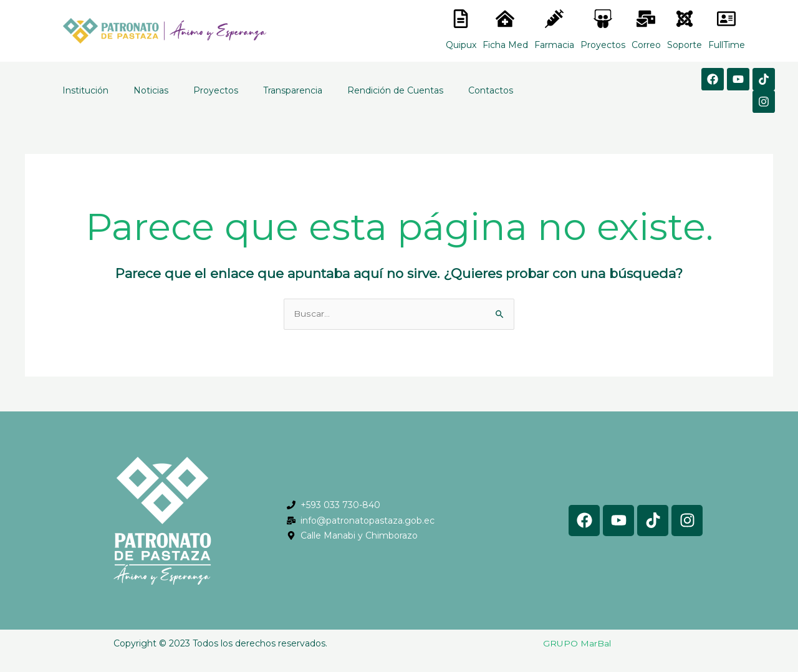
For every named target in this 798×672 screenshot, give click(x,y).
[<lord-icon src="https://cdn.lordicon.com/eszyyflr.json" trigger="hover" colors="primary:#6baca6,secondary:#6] (684, 18)
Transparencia (292, 90)
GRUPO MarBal (577, 643)
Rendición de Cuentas (395, 90)
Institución (85, 90)
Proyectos (215, 90)
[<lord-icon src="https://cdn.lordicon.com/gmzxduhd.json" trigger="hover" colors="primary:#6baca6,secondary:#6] (726, 18)
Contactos (490, 90)
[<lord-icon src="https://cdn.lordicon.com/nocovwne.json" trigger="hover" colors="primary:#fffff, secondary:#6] (460, 18)
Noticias (150, 90)
